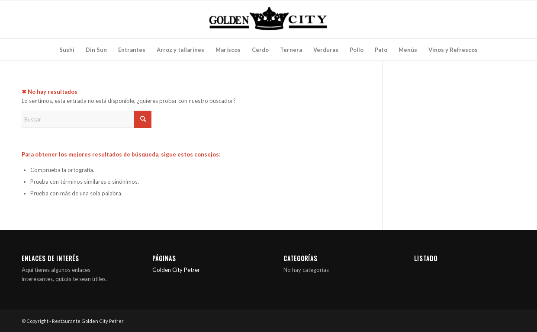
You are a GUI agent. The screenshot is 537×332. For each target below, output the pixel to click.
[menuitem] (67, 50)
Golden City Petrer (176, 269)
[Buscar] (86, 119)
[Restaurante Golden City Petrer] (268, 19)
